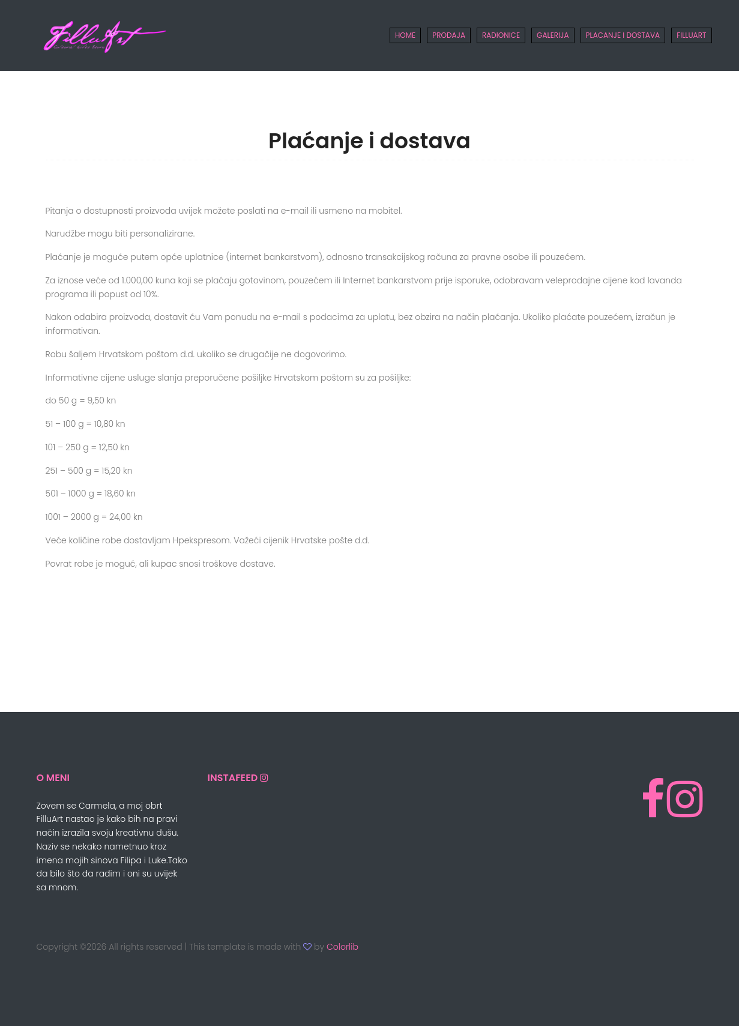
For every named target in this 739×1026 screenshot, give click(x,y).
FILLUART (691, 35)
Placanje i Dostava (623, 35)
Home (405, 35)
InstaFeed (234, 778)
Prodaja (448, 35)
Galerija (553, 35)
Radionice (501, 35)
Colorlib (342, 947)
